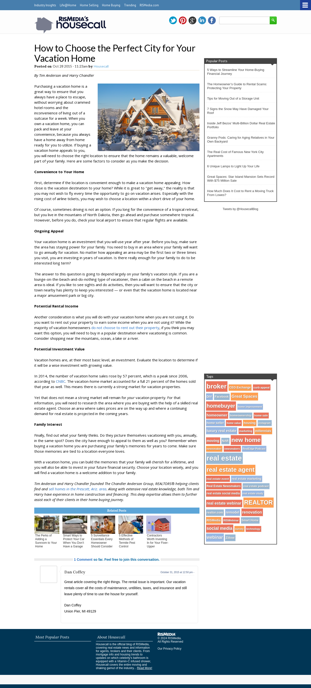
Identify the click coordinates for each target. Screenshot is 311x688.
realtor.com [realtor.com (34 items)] (215, 512)
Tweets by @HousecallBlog (240, 209)
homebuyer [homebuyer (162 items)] (221, 406)
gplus (192, 20)
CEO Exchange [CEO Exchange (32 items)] (240, 387)
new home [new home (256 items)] (246, 440)
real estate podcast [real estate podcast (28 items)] (256, 486)
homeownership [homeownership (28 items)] (240, 415)
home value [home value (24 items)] (234, 423)
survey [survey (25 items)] (239, 528)
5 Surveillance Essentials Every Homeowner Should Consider (102, 541)
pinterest (183, 20)
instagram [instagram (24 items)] (265, 423)
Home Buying (111, 5)
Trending (130, 5)
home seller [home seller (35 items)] (215, 423)
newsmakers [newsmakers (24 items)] (232, 448)
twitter (173, 20)
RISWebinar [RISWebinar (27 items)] (231, 520)
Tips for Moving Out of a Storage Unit (233, 98)
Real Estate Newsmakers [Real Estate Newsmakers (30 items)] (224, 486)
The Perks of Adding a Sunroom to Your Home (46, 541)
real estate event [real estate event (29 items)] (218, 478)
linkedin (202, 20)
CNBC (60, 381)
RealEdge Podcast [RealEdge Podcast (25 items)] (254, 448)
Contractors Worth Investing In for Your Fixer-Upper (158, 541)
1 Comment (83, 559)
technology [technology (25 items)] (253, 528)
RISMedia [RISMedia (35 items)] (214, 520)
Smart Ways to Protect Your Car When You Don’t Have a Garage (74, 541)
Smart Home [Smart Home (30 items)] (250, 520)
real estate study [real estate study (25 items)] (253, 493)
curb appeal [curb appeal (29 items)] (262, 387)
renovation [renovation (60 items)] (252, 512)
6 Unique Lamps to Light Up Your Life (233, 166)
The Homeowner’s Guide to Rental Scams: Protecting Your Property (237, 86)
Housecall (101, 66)
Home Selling (89, 5)
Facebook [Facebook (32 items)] (222, 397)
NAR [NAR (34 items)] (225, 441)
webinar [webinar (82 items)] (215, 537)
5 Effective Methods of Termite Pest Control (127, 541)
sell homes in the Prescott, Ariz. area (77, 488)
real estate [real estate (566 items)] (224, 458)
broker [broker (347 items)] (217, 386)
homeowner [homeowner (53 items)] (217, 415)
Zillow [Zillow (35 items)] (230, 538)
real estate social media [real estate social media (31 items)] (223, 493)
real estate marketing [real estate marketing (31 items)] (246, 479)
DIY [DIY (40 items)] (209, 397)
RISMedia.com (149, 5)
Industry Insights (45, 5)
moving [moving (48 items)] (213, 441)
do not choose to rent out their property (125, 327)
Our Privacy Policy (169, 648)
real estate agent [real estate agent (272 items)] (231, 469)
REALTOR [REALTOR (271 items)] (258, 502)
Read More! (144, 668)
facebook (212, 20)
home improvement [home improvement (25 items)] (250, 406)
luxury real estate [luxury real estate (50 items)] (222, 431)
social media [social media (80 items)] (220, 528)
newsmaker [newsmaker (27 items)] (214, 448)
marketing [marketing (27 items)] (245, 431)
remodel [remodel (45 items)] (232, 512)
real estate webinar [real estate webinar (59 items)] (224, 503)
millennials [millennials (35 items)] (263, 431)
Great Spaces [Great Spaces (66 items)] (244, 396)
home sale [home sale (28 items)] (261, 415)
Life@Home (68, 5)
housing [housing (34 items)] (250, 423)
